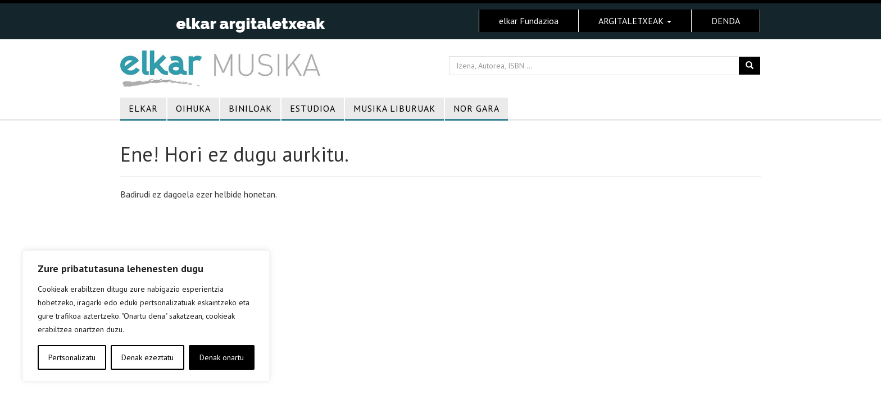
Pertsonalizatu (72, 357)
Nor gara (476, 108)
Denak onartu (221, 357)
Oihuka (193, 108)
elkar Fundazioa (528, 20)
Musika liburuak (394, 108)
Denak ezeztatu (147, 357)
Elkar (143, 108)
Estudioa (312, 108)
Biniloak (250, 108)
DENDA (725, 20)
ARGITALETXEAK (634, 20)
